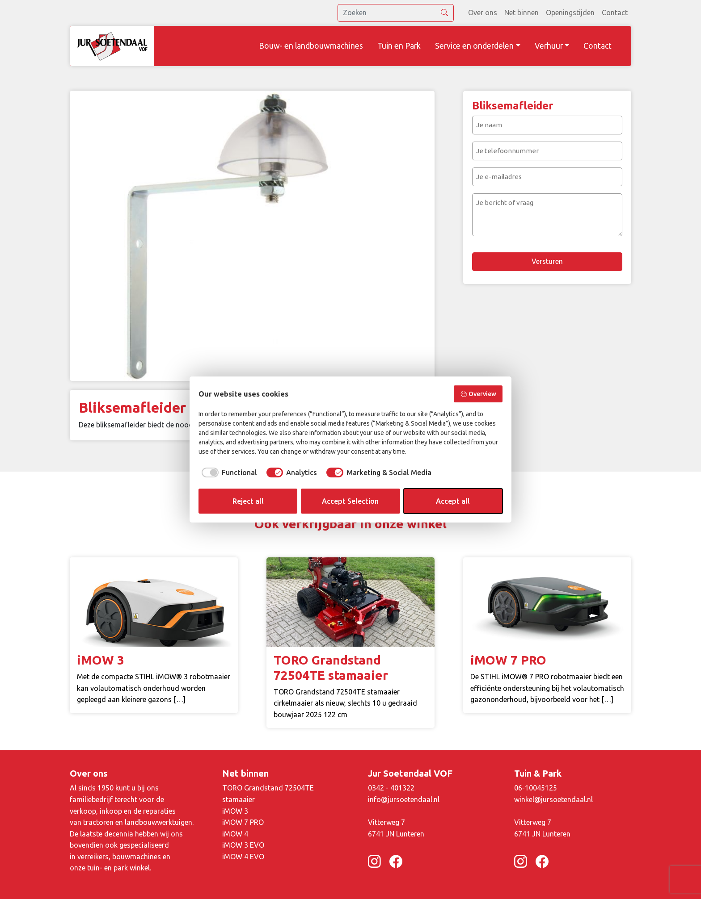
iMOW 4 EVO (243, 857)
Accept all (453, 501)
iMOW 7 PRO (243, 822)
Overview (478, 394)
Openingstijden (570, 12)
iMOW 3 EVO (243, 845)
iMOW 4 (235, 834)
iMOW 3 (235, 811)
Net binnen (521, 12)
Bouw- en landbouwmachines (311, 46)
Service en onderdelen (474, 46)
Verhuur (549, 46)
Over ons (482, 12)
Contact (615, 12)
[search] (396, 13)
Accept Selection (350, 501)
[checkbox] (227, 472)
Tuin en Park (399, 46)
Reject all (248, 501)
